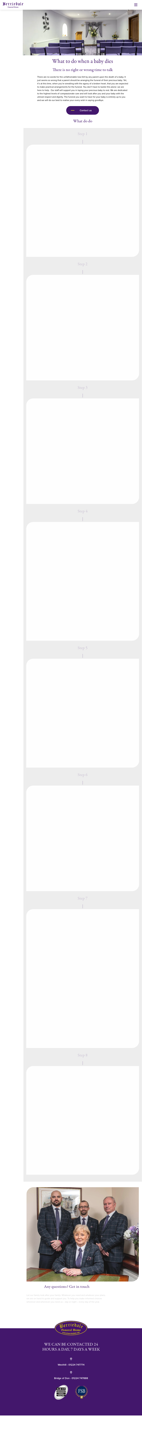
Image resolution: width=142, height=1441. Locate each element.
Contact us (86, 110)
